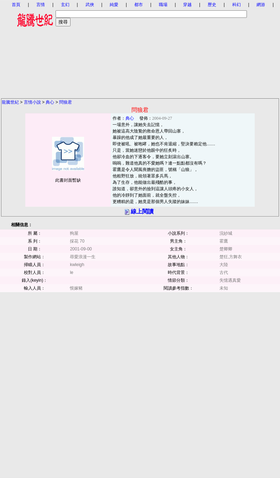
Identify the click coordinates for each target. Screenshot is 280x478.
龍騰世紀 (10, 102)
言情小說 (32, 102)
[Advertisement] (140, 48)
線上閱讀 (142, 211)
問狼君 (65, 102)
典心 (50, 102)
